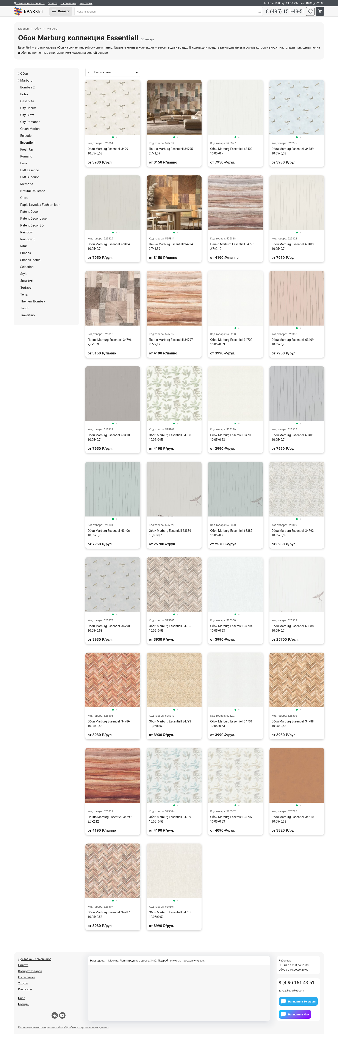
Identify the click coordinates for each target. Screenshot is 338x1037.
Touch (24, 311)
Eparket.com (33, 13)
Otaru (24, 201)
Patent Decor (29, 214)
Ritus (24, 249)
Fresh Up (26, 152)
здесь (200, 963)
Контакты (86, 3)
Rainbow (26, 235)
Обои (22, 76)
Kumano (26, 159)
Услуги (23, 986)
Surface (25, 290)
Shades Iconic (30, 263)
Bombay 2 (27, 90)
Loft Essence (29, 173)
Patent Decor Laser (34, 221)
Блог (21, 1001)
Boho (24, 97)
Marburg (24, 83)
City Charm (28, 111)
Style (23, 277)
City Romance (30, 125)
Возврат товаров (30, 974)
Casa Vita (27, 104)
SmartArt (26, 283)
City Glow (27, 118)
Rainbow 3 (27, 242)
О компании (68, 3)
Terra (24, 297)
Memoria (26, 187)
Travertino (27, 318)
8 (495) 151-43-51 (283, 13)
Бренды (23, 1007)
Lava (23, 166)
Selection (27, 270)
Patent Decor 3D (32, 228)
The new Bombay (32, 304)
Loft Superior (29, 180)
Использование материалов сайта (40, 1030)
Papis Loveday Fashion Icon (40, 207)
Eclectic (25, 138)
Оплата (52, 3)
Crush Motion (30, 132)
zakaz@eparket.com (291, 993)
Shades (25, 256)
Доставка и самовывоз (29, 3)
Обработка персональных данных (86, 1030)
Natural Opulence (32, 194)
